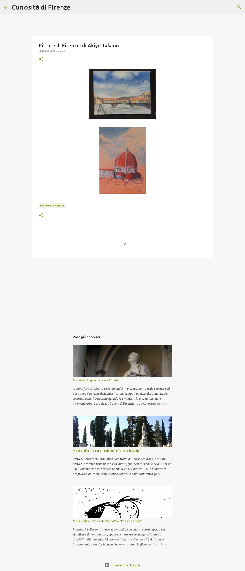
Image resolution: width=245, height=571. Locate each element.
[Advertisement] (122, 293)
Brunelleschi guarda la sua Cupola (95, 380)
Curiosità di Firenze (41, 7)
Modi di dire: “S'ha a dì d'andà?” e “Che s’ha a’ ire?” (107, 521)
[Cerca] (76, 7)
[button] (41, 59)
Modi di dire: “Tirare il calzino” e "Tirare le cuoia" (107, 450)
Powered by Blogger (122, 565)
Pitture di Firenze (52, 205)
